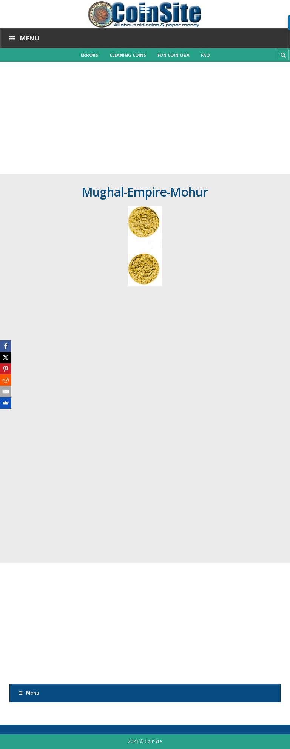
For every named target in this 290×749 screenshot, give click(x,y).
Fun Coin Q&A (173, 55)
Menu (23, 38)
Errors (89, 55)
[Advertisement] (145, 118)
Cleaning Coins (128, 55)
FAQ (205, 55)
